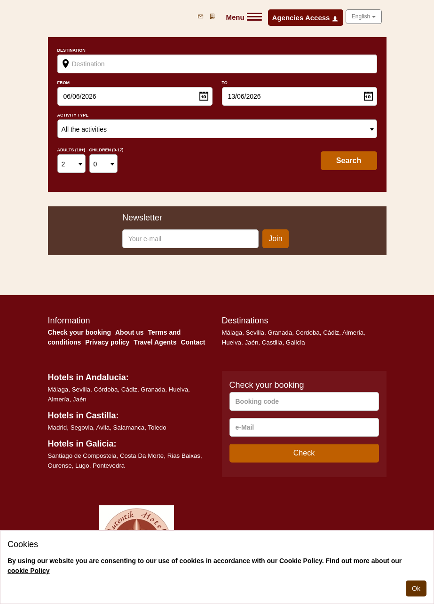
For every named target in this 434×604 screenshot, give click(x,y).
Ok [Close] (416, 588)
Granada (280, 332)
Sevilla (255, 332)
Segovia (82, 427)
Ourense (60, 465)
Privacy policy (107, 342)
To (225, 83)
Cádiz (331, 332)
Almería (59, 399)
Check (304, 453)
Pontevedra (109, 465)
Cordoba (308, 332)
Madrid (57, 427)
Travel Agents (155, 342)
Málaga (232, 332)
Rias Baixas (183, 455)
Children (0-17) (106, 150)
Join (275, 239)
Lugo (82, 465)
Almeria (352, 332)
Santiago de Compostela (82, 455)
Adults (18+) (71, 150)
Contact (193, 342)
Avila (103, 427)
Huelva (232, 342)
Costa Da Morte (142, 455)
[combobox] (217, 128)
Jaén (251, 342)
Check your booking (79, 332)
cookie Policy (28, 570)
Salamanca (129, 427)
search (348, 161)
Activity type (73, 115)
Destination (71, 50)
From (63, 83)
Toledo (157, 427)
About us (129, 332)
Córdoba (106, 389)
